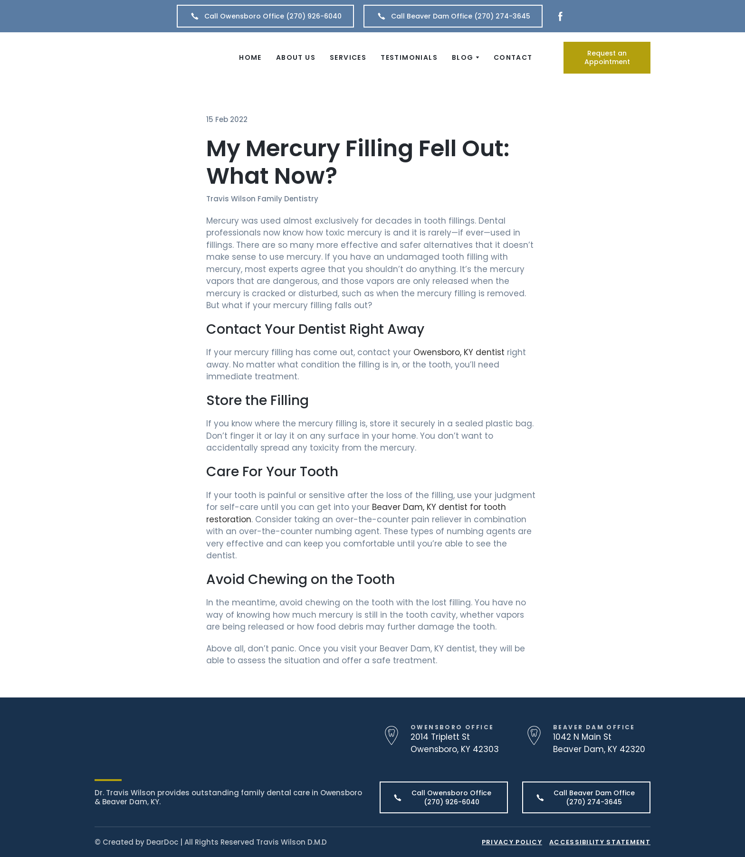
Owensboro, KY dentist (459, 352)
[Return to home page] (150, 58)
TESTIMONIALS (409, 57)
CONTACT (513, 57)
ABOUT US (295, 57)
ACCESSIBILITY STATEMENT (599, 842)
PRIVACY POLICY (512, 842)
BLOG (463, 57)
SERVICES (348, 57)
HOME (250, 57)
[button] (265, 16)
